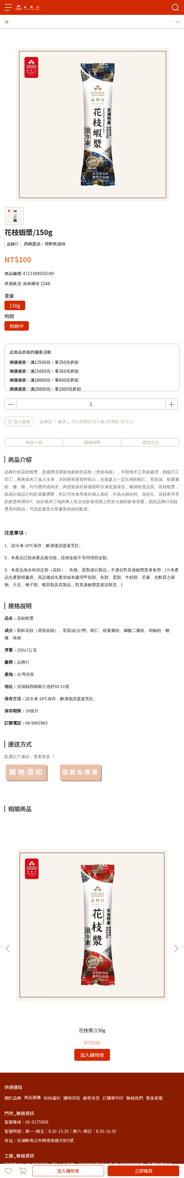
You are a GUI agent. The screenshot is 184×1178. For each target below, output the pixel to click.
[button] (176, 896)
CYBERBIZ (162, 1155)
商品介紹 (34, 442)
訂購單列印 (113, 993)
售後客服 (154, 993)
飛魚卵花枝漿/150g (131, 925)
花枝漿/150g (52, 925)
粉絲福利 (52, 993)
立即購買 (143, 1171)
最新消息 (91, 993)
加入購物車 (68, 1171)
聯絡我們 (134, 993)
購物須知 (71, 993)
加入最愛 (19, 421)
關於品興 (12, 993)
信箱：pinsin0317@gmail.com (34, 1085)
